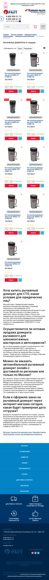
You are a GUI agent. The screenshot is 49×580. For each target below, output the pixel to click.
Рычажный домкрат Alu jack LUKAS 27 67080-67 (13, 75)
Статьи (24, 474)
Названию (28, 48)
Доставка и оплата (24, 480)
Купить (11, 91)
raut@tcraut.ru (8, 545)
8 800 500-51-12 (13, 16)
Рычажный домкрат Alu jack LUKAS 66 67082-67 (13, 122)
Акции (24, 463)
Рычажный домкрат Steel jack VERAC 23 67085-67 (35, 169)
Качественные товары (35, 519)
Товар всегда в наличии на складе (35, 505)
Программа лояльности (14, 519)
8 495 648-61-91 (13, 19)
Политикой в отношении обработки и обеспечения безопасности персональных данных (26, 575)
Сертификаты (24, 468)
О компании (24, 452)
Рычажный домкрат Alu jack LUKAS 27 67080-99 (35, 75)
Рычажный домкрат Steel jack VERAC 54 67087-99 (13, 264)
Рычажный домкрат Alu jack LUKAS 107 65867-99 (13, 169)
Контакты (24, 486)
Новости (24, 457)
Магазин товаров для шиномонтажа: (17, 432)
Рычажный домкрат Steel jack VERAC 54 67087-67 (35, 217)
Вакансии (24, 491)
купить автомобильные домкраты (28, 434)
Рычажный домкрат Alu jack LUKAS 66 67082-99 (35, 122)
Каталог (24, 446)
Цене (20, 48)
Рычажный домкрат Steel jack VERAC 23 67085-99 (13, 217)
